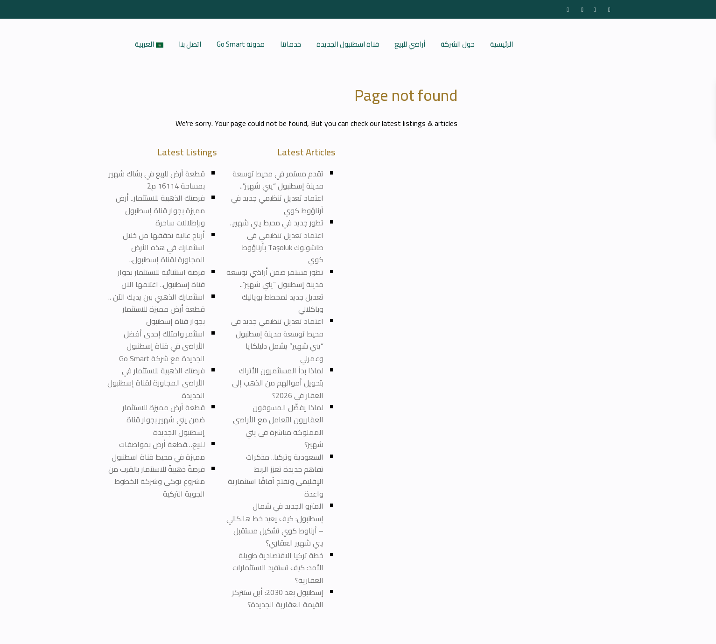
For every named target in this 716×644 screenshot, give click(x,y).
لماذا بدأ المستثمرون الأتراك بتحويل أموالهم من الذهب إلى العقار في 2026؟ (277, 383)
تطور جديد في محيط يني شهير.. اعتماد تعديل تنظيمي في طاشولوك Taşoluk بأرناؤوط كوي (276, 241)
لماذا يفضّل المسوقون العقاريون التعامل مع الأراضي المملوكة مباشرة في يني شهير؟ (278, 425)
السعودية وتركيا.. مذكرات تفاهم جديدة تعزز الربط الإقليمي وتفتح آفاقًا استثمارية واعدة (275, 475)
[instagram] (610, 9)
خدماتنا (290, 44)
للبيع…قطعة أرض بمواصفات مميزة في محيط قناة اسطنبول (158, 450)
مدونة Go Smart (241, 44)
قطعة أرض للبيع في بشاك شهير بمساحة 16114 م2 (157, 180)
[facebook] (566, 9)
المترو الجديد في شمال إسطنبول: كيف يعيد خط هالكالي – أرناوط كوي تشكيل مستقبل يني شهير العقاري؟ (274, 524)
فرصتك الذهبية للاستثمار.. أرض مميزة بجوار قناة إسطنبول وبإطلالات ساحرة (160, 210)
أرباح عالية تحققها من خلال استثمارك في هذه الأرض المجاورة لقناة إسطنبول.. (164, 247)
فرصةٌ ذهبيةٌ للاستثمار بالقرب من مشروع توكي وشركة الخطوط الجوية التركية (156, 481)
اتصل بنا (190, 44)
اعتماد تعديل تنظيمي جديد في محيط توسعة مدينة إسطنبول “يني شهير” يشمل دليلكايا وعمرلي (277, 339)
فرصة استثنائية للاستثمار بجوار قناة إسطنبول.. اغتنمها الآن (161, 278)
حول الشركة (458, 44)
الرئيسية (501, 44)
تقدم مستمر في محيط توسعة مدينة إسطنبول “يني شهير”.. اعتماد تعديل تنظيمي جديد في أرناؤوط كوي (277, 192)
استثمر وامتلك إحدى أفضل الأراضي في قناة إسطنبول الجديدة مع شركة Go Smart (162, 346)
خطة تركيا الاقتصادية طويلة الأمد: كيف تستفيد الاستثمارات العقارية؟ (277, 567)
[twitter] (581, 9)
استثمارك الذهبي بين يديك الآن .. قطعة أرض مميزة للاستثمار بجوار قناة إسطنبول (156, 309)
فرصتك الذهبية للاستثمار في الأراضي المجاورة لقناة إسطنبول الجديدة (156, 383)
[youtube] (595, 9)
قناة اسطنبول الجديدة (347, 44)
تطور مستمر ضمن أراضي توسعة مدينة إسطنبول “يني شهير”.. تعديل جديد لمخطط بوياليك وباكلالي (274, 290)
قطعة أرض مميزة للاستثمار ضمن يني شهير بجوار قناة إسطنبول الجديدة (162, 419)
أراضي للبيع (409, 44)
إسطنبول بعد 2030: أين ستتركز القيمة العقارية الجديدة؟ (277, 598)
